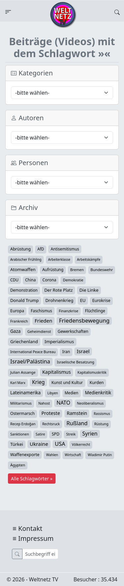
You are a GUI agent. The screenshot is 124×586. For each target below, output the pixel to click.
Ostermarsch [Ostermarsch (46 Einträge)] (22, 413)
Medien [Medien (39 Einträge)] (71, 392)
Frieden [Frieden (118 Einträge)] (43, 320)
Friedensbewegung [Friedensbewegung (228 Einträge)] (84, 320)
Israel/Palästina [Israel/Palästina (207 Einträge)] (30, 361)
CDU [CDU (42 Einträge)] (14, 279)
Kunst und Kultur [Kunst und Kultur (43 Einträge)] (67, 382)
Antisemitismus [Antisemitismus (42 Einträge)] (65, 248)
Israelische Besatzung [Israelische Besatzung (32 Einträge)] (75, 361)
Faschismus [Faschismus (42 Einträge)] (41, 310)
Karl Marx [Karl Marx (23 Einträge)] (17, 382)
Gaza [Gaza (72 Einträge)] (15, 331)
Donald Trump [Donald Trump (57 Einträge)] (24, 300)
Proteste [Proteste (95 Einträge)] (50, 413)
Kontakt (30, 528)
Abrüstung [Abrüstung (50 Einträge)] (20, 249)
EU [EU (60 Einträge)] (83, 300)
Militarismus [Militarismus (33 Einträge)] (21, 403)
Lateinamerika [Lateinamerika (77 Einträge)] (25, 392)
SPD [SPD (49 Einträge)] (55, 434)
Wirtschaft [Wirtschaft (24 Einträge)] (73, 454)
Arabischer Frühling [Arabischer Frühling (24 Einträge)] (25, 259)
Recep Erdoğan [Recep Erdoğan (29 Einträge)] (23, 423)
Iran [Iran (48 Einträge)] (66, 351)
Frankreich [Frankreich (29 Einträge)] (19, 321)
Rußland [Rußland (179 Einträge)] (77, 423)
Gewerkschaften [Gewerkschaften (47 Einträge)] (73, 331)
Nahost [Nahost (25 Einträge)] (44, 403)
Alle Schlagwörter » (32, 478)
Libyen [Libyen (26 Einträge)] (52, 393)
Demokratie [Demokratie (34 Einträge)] (73, 279)
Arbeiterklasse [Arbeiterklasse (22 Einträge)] (59, 259)
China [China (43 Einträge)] (30, 280)
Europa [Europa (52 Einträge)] (17, 311)
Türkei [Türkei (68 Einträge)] (16, 444)
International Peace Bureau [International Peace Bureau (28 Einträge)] (33, 351)
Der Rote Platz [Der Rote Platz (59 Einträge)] (58, 290)
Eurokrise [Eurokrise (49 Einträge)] (101, 300)
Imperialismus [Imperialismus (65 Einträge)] (59, 341)
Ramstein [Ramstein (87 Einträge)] (77, 413)
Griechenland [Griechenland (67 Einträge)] (24, 341)
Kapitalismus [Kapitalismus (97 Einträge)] (56, 372)
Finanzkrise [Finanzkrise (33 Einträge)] (68, 310)
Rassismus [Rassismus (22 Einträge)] (102, 413)
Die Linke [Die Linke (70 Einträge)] (89, 290)
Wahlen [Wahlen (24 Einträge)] (52, 454)
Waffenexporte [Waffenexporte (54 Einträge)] (24, 454)
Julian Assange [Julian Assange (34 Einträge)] (23, 372)
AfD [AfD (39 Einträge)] (40, 248)
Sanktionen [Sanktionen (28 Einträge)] (19, 434)
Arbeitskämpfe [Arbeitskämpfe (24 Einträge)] (89, 259)
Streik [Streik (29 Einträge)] (71, 434)
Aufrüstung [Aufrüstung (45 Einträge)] (52, 269)
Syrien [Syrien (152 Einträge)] (90, 433)
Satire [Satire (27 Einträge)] (40, 434)
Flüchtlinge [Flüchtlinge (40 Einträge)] (95, 310)
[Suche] (40, 554)
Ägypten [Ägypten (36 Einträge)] (17, 464)
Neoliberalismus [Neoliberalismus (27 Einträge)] (90, 403)
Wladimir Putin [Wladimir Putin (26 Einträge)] (100, 454)
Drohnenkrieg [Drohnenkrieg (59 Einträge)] (59, 300)
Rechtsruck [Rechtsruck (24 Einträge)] (51, 424)
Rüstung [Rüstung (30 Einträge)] (101, 423)
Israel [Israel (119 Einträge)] (83, 351)
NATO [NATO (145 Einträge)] (63, 402)
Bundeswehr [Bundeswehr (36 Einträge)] (102, 269)
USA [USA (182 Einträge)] (60, 443)
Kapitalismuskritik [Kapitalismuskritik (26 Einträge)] (91, 372)
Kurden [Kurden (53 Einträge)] (97, 382)
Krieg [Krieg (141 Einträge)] (38, 382)
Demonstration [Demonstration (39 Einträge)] (24, 290)
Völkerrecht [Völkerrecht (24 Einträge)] (81, 444)
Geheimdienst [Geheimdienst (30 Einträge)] (39, 331)
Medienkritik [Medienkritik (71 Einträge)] (98, 393)
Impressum (36, 538)
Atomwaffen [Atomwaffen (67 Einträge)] (22, 269)
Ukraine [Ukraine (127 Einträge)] (39, 443)
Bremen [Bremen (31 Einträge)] (77, 269)
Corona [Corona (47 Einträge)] (49, 280)
